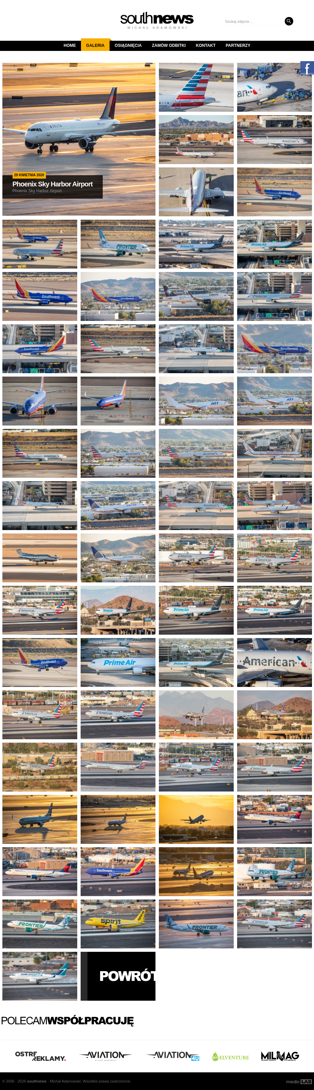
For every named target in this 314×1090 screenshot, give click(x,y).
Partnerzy (238, 45)
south (36, 1081)
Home (70, 45)
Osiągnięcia (128, 45)
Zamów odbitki (168, 45)
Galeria (98, 43)
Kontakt (206, 45)
